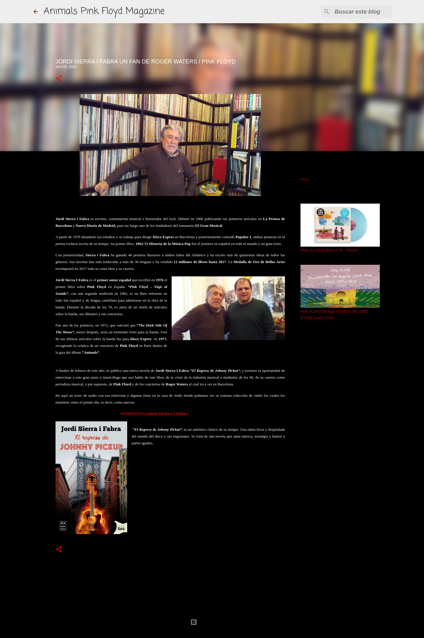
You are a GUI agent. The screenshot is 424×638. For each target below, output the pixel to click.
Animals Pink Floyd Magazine (104, 11)
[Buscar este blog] (362, 11)
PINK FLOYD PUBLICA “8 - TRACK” (330, 250)
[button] (59, 79)
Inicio (305, 179)
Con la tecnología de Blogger (212, 622)
